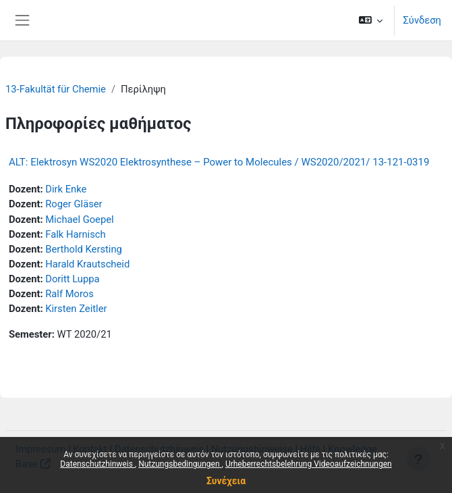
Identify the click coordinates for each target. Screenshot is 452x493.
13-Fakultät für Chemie (55, 89)
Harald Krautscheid (87, 264)
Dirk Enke (65, 189)
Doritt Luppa (72, 279)
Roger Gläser (73, 204)
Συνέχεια (226, 480)
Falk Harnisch (75, 234)
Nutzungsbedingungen (179, 464)
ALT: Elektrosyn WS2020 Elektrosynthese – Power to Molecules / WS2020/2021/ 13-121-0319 (219, 162)
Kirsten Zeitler (76, 309)
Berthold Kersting (83, 249)
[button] (370, 20)
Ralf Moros (69, 294)
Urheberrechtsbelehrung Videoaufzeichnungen (308, 464)
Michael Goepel (79, 219)
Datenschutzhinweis (97, 464)
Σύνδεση (422, 20)
